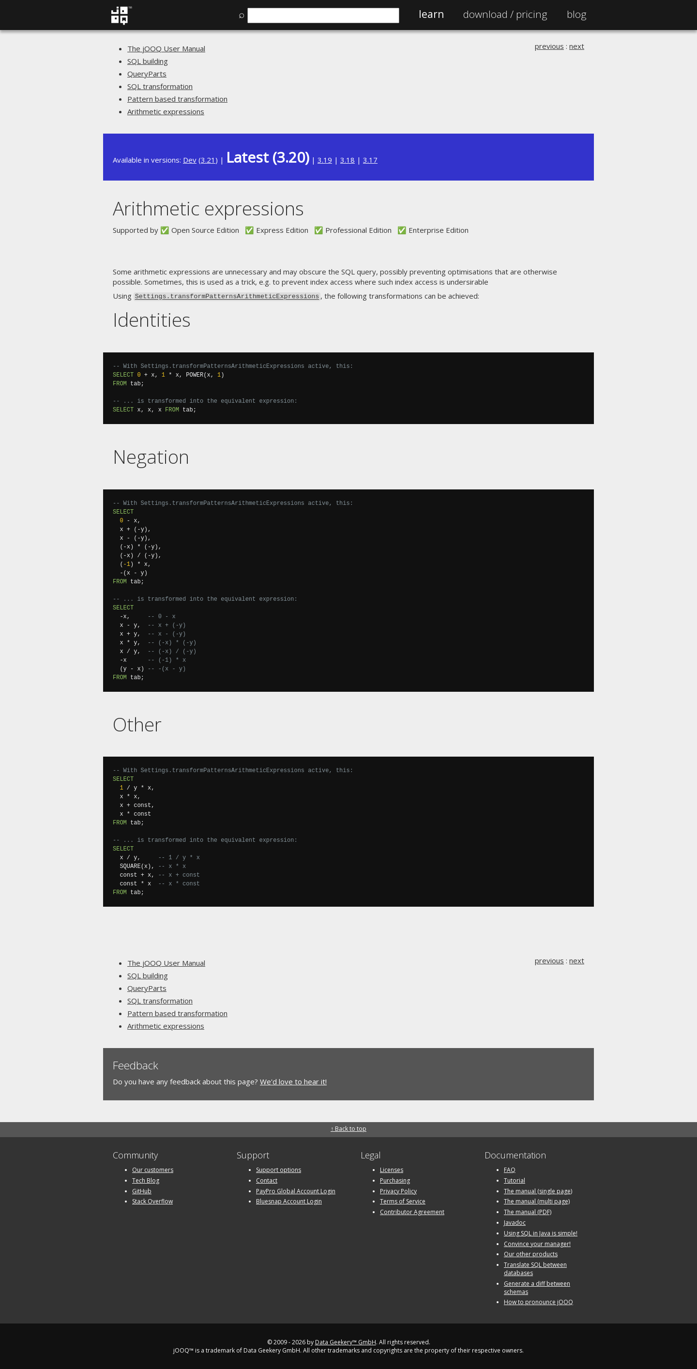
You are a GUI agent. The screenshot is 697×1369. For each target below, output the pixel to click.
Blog (577, 14)
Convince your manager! (537, 1243)
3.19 (325, 160)
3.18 (347, 160)
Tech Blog (145, 1179)
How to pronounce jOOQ (538, 1301)
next (576, 46)
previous (549, 46)
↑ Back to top (348, 1128)
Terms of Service (402, 1200)
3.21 (208, 160)
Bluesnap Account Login (289, 1200)
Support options (278, 1169)
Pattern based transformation (177, 99)
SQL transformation (160, 86)
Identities (152, 319)
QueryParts (147, 73)
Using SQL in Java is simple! (540, 1232)
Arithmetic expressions (165, 111)
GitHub (142, 1190)
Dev (190, 160)
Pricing (505, 14)
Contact (266, 1179)
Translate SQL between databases (535, 1268)
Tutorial (514, 1179)
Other (137, 723)
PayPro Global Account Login (295, 1190)
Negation (151, 455)
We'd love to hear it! (293, 1080)
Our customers (152, 1169)
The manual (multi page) (537, 1200)
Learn (431, 14)
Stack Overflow (152, 1200)
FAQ (509, 1169)
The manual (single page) (538, 1190)
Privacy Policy (398, 1190)
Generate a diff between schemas (537, 1286)
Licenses (391, 1169)
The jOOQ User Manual (166, 48)
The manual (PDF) (527, 1211)
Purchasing (395, 1179)
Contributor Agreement (412, 1211)
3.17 (370, 160)
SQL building (147, 61)
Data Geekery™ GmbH (345, 1341)
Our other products (531, 1253)
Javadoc (515, 1221)
